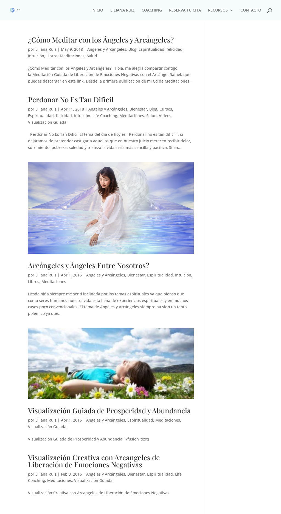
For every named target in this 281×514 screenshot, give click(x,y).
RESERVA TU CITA (185, 10)
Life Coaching (104, 115)
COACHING (152, 10)
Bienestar (138, 109)
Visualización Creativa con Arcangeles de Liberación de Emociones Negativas (94, 461)
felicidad (174, 49)
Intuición (36, 55)
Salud (92, 55)
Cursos (165, 109)
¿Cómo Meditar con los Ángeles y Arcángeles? (101, 39)
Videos (165, 115)
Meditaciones (72, 55)
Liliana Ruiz (46, 49)
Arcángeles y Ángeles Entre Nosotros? (88, 265)
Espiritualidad (151, 49)
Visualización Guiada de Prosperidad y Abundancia (109, 410)
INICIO (97, 10)
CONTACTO (250, 10)
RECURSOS (218, 10)
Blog (132, 49)
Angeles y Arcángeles (106, 49)
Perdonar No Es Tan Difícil (71, 99)
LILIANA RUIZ (122, 10)
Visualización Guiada (47, 122)
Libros (52, 55)
